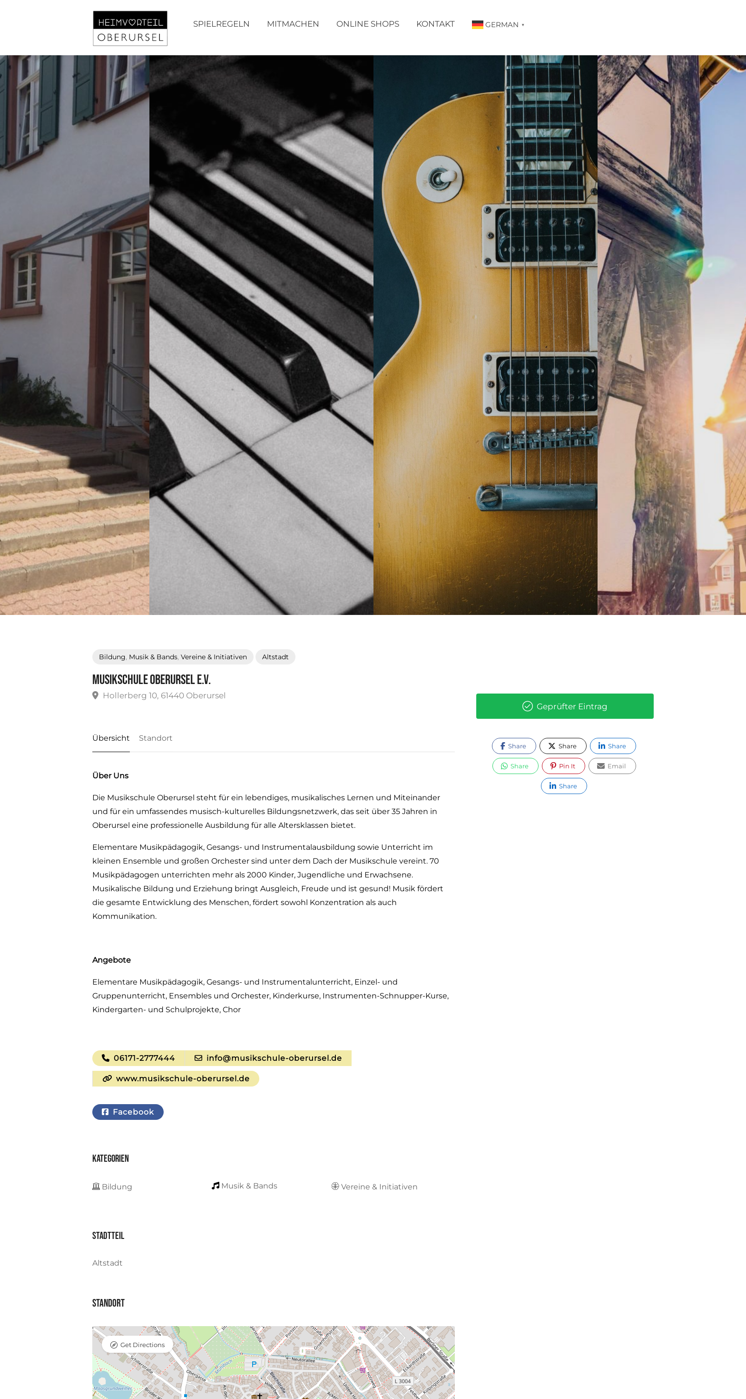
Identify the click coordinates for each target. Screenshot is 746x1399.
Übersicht (111, 738)
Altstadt (275, 657)
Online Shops (367, 24)
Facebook (128, 1112)
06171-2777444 (138, 1058)
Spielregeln (221, 24)
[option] (485, 335)
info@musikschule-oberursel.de (268, 1058)
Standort (156, 738)
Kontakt (435, 24)
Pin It (562, 766)
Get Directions (142, 1345)
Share (513, 746)
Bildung (112, 657)
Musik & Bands (153, 657)
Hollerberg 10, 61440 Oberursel (159, 695)
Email (611, 766)
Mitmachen (293, 24)
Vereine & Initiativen (214, 657)
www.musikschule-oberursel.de (176, 1078)
